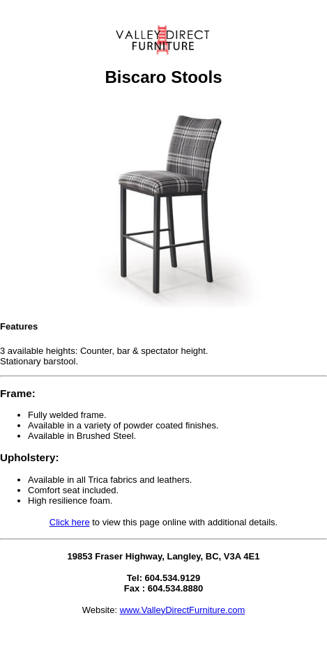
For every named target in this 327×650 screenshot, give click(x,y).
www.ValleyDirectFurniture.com (182, 610)
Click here (70, 522)
